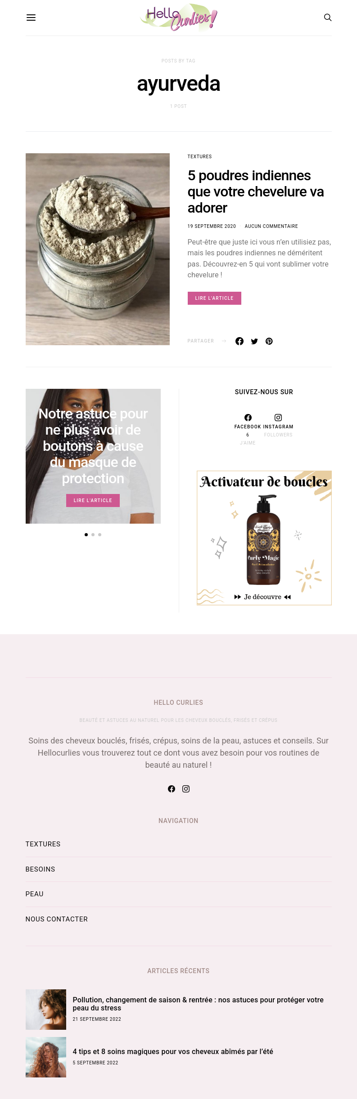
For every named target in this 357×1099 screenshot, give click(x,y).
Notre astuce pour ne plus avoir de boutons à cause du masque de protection (93, 446)
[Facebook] (248, 429)
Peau (35, 894)
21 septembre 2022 (97, 1019)
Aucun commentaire (271, 226)
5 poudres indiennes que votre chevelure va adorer (256, 191)
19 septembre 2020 (212, 226)
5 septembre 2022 (95, 1062)
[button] (86, 534)
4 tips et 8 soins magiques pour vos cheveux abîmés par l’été (173, 1051)
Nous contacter (57, 919)
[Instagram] (278, 429)
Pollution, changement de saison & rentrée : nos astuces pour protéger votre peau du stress (198, 1004)
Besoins (40, 869)
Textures (200, 156)
